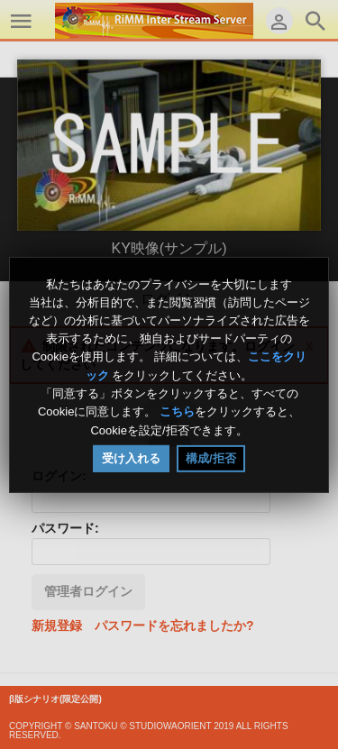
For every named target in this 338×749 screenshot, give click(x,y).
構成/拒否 (211, 458)
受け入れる (131, 458)
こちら (177, 412)
